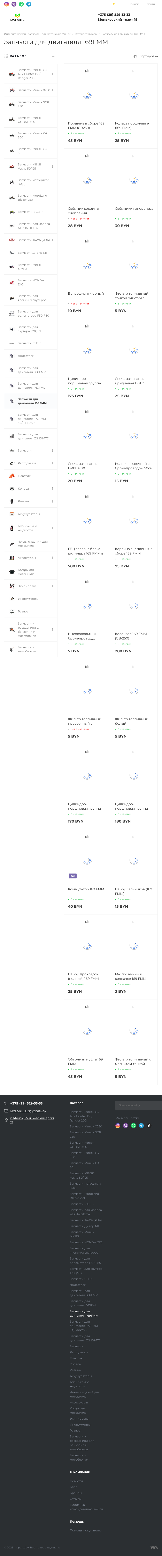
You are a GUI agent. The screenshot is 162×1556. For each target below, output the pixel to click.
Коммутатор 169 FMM (86, 889)
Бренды (76, 1493)
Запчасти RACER (82, 1204)
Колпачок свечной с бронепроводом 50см (134, 466)
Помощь (77, 1521)
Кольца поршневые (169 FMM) (132, 125)
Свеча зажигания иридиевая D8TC (130, 381)
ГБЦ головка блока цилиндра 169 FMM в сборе (85, 553)
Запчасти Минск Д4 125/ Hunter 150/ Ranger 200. (84, 1116)
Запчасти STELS (81, 1279)
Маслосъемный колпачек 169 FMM (130, 976)
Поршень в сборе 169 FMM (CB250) (86, 125)
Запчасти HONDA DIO (86, 1242)
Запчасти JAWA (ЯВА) (86, 1220)
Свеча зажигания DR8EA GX (83, 466)
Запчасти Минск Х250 (86, 1126)
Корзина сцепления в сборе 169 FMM (134, 551)
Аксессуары (79, 1402)
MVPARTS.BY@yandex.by (28, 1111)
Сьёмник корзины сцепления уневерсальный (83, 213)
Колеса (75, 1364)
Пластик (76, 1358)
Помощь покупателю (85, 1530)
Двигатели (78, 1285)
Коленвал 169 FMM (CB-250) (131, 636)
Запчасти (77, 1346)
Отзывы (76, 1499)
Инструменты (80, 1424)
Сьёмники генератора (134, 208)
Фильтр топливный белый (131, 721)
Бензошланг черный (86, 293)
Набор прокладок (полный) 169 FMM (83, 976)
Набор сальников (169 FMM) (133, 891)
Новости (76, 1481)
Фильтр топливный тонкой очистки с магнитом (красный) (132, 298)
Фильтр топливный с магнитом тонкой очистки (133, 1063)
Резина (75, 1370)
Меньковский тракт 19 (117, 20)
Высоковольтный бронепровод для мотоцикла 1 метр (83, 638)
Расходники (79, 1352)
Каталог (76, 1103)
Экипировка (79, 1418)
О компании (80, 1472)
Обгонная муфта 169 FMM (85, 1061)
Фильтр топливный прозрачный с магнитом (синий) (84, 723)
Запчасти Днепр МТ (84, 1226)
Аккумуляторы (81, 1376)
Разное (75, 1430)
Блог (73, 1487)
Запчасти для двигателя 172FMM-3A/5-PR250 (84, 1326)
